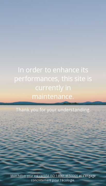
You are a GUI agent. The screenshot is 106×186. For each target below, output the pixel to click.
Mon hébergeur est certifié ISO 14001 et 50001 (44, 176)
